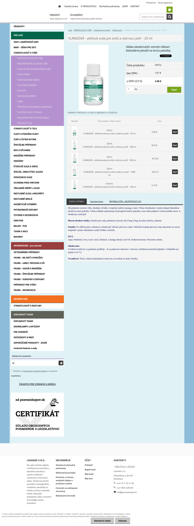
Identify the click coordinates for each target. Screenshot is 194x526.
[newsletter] (61, 363)
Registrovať (90, 469)
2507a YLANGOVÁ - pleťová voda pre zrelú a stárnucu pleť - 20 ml (109, 132)
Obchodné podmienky (109, 6)
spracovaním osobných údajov (34, 371)
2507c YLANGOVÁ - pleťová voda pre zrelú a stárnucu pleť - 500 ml (109, 158)
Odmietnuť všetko (102, 520)
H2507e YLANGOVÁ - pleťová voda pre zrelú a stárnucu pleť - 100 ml (109, 185)
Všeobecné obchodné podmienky (65, 466)
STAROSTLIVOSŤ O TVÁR (83, 30)
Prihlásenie (151, 2)
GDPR (125, 6)
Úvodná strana (71, 6)
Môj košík (89, 474)
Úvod (70, 30)
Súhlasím (122, 520)
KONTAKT (135, 6)
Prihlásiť (89, 465)
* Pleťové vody (116, 30)
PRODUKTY (55, 14)
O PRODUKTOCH (88, 6)
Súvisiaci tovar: (96, 201)
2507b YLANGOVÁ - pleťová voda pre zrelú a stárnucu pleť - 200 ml (109, 145)
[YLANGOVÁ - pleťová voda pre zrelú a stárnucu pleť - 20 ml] (93, 46)
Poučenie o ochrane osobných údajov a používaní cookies (65, 480)
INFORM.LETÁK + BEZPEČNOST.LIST (125, 201)
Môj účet (89, 478)
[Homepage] (58, 6)
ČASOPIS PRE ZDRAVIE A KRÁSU (37, 384)
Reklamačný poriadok (66, 472)
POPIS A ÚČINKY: (76, 201)
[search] (169, 17)
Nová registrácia (165, 2)
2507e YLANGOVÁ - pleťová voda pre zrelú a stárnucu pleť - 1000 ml (109, 172)
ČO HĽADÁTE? (76, 14)
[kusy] (130, 89)
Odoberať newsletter (21, 356)
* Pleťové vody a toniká (101, 30)
